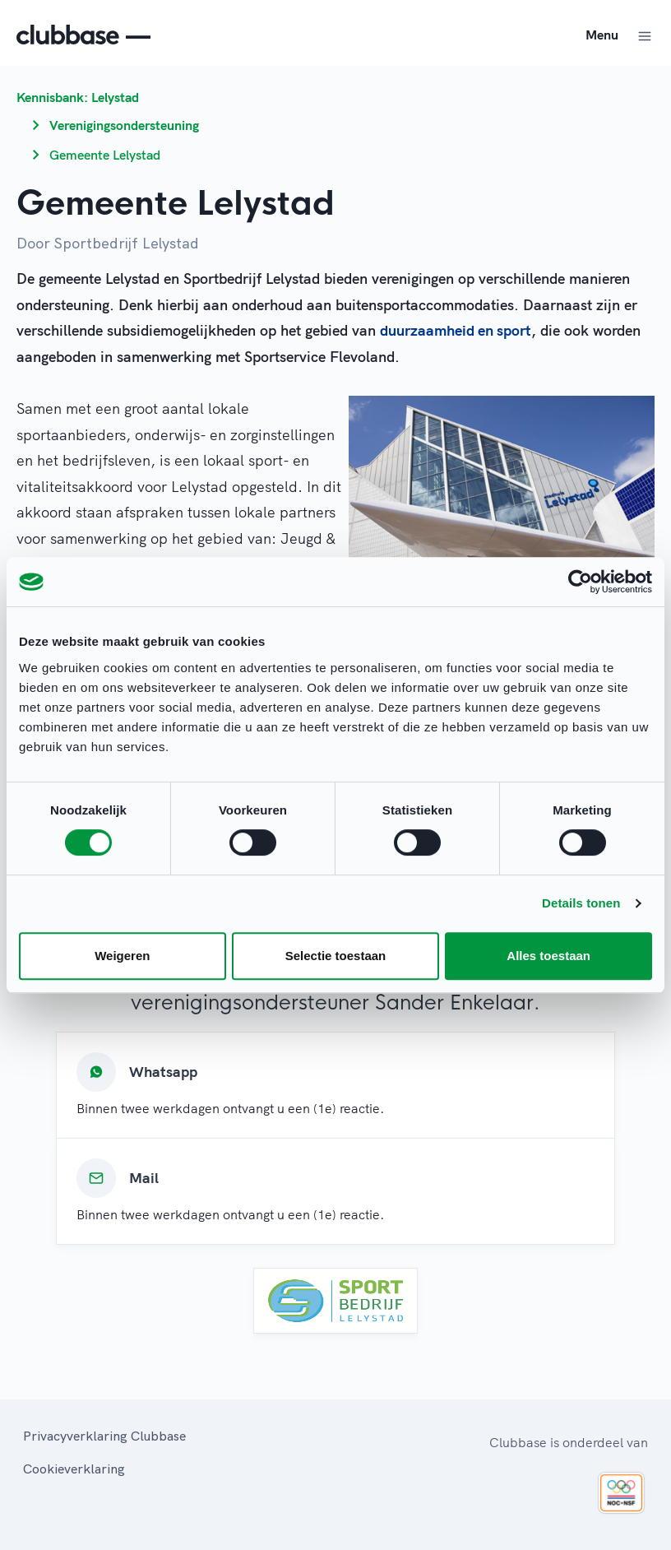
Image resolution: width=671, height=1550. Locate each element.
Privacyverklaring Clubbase (104, 1435)
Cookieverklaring (74, 1468)
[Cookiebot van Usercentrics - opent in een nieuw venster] (580, 581)
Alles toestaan (548, 956)
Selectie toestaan (335, 956)
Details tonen (581, 903)
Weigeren (122, 956)
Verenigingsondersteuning (124, 125)
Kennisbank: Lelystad (77, 97)
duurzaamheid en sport (455, 330)
